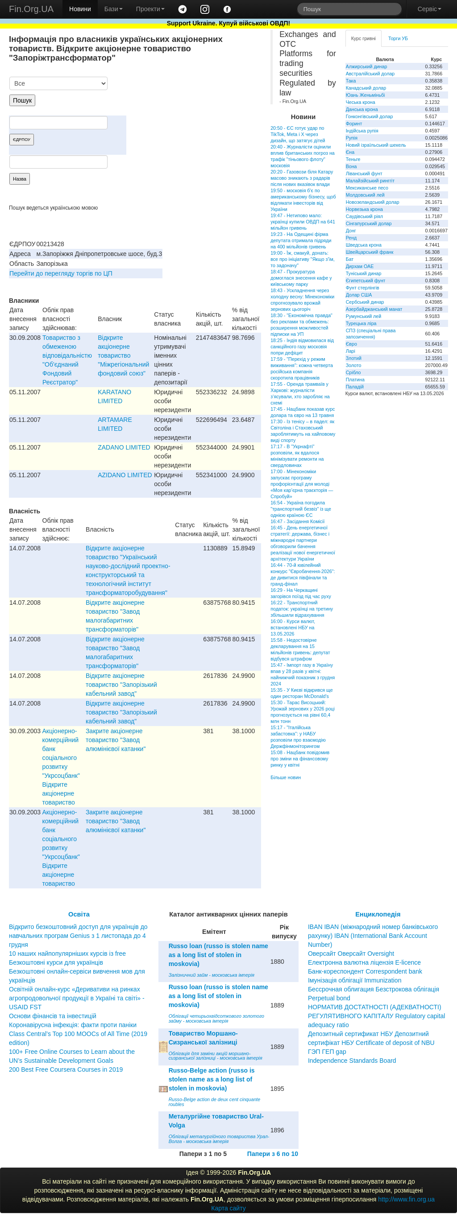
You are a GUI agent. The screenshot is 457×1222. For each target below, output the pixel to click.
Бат (350, 259)
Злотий (353, 358)
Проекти (150, 8)
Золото (353, 365)
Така (351, 80)
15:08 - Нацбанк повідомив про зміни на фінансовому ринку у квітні (299, 759)
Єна (350, 152)
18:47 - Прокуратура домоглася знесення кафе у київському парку (301, 278)
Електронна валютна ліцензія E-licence (364, 962)
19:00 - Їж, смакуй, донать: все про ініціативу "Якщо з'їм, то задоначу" (302, 259)
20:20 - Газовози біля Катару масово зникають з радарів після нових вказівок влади (301, 178)
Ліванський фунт (364, 173)
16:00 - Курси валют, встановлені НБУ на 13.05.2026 (292, 627)
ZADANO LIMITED (124, 447)
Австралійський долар (370, 73)
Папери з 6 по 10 (272, 1153)
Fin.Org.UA (31, 9)
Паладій (355, 386)
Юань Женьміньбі (365, 95)
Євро (351, 344)
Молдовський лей (365, 195)
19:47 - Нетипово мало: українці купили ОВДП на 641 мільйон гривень (302, 222)
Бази (113, 8)
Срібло (353, 372)
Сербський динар (365, 302)
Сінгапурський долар (369, 223)
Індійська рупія (362, 130)
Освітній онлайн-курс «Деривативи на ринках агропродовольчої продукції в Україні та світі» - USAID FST (77, 998)
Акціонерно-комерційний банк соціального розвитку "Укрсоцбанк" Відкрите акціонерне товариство (61, 766)
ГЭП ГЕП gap (327, 1051)
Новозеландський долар (372, 202)
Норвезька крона (364, 209)
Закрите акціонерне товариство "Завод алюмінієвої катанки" (115, 739)
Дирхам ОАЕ (360, 266)
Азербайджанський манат (374, 309)
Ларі (350, 351)
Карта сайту (228, 1208)
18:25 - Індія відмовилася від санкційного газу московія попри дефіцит (302, 346)
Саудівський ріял (364, 216)
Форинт (354, 123)
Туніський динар (364, 273)
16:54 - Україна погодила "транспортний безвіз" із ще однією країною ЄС (300, 509)
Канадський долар (366, 88)
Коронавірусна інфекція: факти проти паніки (73, 1024)
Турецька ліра (361, 323)
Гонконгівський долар (369, 116)
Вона (351, 166)
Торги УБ (398, 38)
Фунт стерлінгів (362, 287)
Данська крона (362, 109)
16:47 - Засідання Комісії (297, 521)
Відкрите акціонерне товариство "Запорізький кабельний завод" (121, 684)
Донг (351, 230)
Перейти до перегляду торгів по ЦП (60, 273)
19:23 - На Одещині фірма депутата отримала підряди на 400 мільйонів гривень (300, 240)
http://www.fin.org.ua (406, 1199)
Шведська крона (364, 245)
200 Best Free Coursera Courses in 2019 (66, 1069)
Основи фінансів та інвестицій (52, 1016)
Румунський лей (363, 316)
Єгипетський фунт (366, 280)
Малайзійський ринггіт (370, 180)
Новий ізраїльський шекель (376, 145)
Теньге (353, 159)
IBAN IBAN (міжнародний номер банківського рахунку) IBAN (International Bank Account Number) (373, 935)
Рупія (351, 137)
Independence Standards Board (352, 1060)
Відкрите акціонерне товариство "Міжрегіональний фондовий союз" (123, 355)
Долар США (359, 294)
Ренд (351, 237)
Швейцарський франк (370, 252)
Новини (80, 8)
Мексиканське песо (367, 187)
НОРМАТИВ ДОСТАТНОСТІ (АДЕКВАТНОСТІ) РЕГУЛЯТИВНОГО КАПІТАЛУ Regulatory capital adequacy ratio (376, 1015)
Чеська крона (360, 102)
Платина (355, 379)
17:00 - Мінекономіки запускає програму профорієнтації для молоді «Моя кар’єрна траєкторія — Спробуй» (301, 484)
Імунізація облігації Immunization (355, 980)
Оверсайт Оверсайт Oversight (351, 953)
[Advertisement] (194, 123)
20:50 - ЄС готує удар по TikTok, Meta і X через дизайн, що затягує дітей (297, 134)
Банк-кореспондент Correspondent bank (365, 971)
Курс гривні (363, 38)
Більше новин (285, 777)
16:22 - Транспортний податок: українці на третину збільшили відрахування (301, 609)
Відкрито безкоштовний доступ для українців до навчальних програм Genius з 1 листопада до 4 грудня (78, 935)
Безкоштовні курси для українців (56, 962)
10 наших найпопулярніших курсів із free (67, 953)
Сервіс (429, 8)
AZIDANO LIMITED (125, 475)
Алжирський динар (366, 66)
